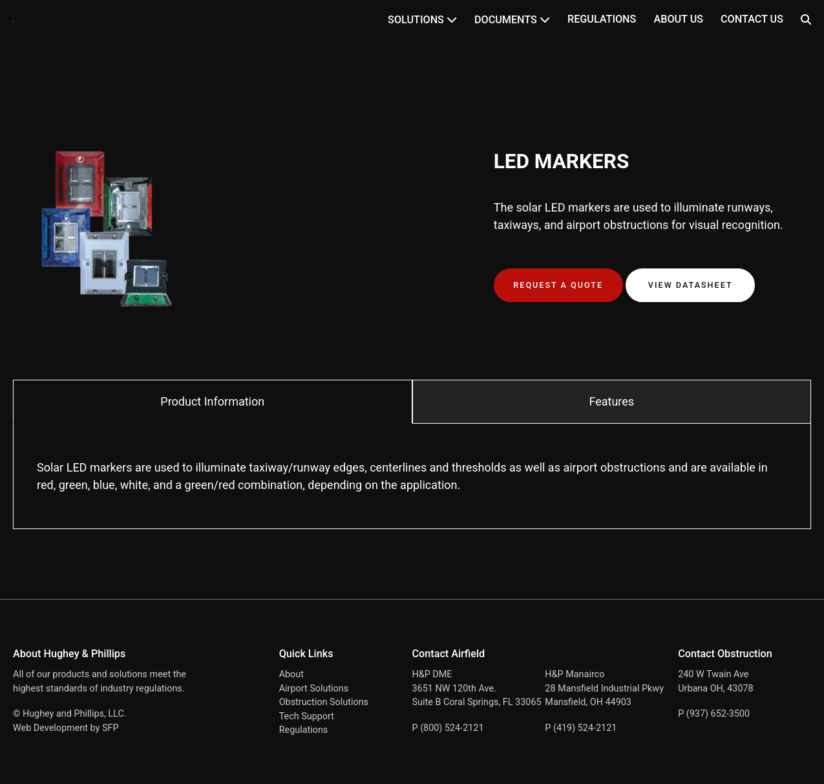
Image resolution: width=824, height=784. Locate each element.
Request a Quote (558, 285)
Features (611, 401)
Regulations (601, 19)
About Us (678, 19)
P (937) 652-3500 (714, 713)
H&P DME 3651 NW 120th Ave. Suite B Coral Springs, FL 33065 (477, 688)
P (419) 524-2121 (581, 728)
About (291, 674)
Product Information (212, 401)
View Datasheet (690, 285)
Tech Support (306, 716)
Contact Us (752, 19)
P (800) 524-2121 (448, 728)
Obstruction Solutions (323, 702)
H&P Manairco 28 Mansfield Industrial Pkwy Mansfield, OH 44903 (604, 688)
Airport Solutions (314, 688)
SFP (110, 728)
